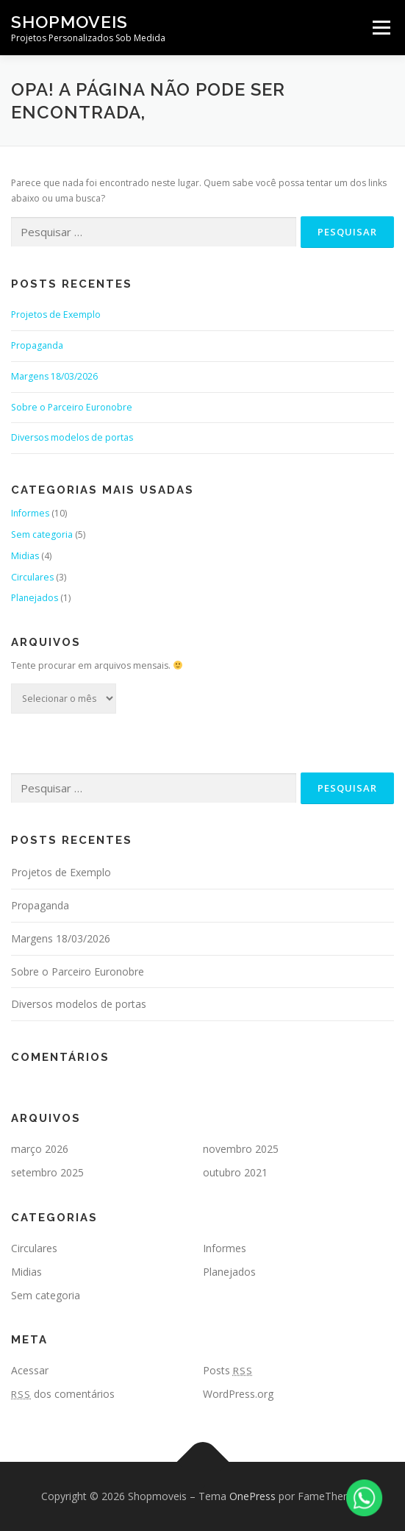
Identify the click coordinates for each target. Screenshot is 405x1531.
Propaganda (37, 345)
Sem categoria (42, 534)
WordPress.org (238, 1394)
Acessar (30, 1370)
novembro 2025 (241, 1149)
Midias (25, 556)
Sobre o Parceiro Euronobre (71, 407)
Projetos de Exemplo (56, 314)
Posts (228, 1370)
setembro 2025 (47, 1172)
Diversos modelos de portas (72, 437)
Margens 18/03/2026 (54, 376)
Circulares (32, 577)
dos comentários (63, 1394)
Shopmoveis (69, 22)
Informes (30, 513)
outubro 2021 (235, 1172)
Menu (380, 27)
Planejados (34, 598)
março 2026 (39, 1149)
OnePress (252, 1496)
